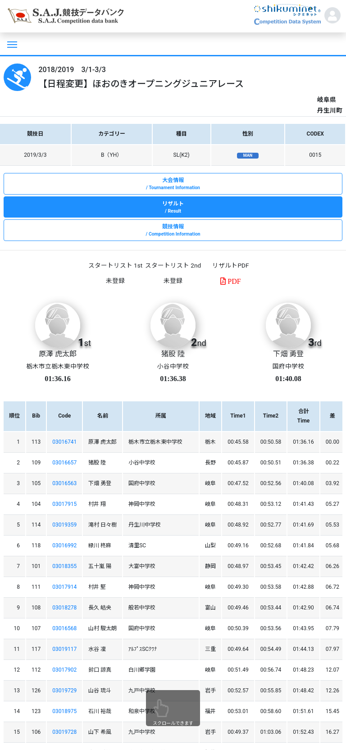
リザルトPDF (230, 265)
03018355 (64, 566)
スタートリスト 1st (115, 265)
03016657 (64, 462)
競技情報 (173, 230)
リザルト (173, 207)
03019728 (64, 732)
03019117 (64, 649)
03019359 (64, 525)
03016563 (64, 483)
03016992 (64, 545)
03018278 (64, 608)
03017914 (64, 587)
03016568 (64, 628)
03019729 (64, 690)
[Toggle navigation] (11, 44)
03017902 (64, 670)
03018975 (64, 711)
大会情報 (173, 184)
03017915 (64, 504)
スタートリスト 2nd (173, 265)
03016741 (64, 442)
